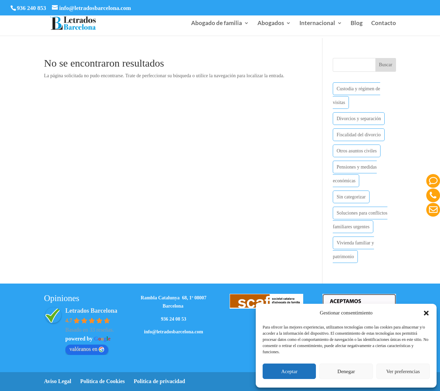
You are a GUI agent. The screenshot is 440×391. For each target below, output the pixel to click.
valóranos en (86, 349)
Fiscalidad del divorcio (359, 134)
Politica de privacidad (159, 381)
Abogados (270, 23)
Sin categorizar (351, 196)
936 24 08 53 (173, 319)
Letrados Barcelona (91, 310)
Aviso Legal (57, 381)
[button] (426, 313)
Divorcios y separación (359, 118)
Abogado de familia (216, 23)
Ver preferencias (403, 371)
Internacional (317, 23)
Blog (357, 23)
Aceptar (289, 371)
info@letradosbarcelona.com (173, 331)
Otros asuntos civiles (357, 150)
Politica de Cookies (102, 381)
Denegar (346, 371)
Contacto (383, 23)
